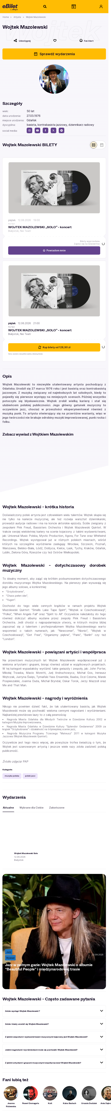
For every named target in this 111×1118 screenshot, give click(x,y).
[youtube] (37, 130)
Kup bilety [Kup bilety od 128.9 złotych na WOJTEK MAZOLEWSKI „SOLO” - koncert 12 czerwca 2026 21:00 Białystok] (54, 347)
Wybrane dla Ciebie (32, 807)
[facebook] (45, 130)
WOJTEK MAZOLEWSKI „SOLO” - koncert (40, 227)
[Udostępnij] (22, 40)
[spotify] (61, 130)
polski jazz (30, 776)
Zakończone (56, 807)
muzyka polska (12, 776)
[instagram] (29, 130)
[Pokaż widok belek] (93, 145)
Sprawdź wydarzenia (54, 54)
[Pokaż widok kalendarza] (101, 145)
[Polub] (55, 40)
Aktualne (8, 807)
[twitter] (53, 130)
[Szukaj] (45, 6)
